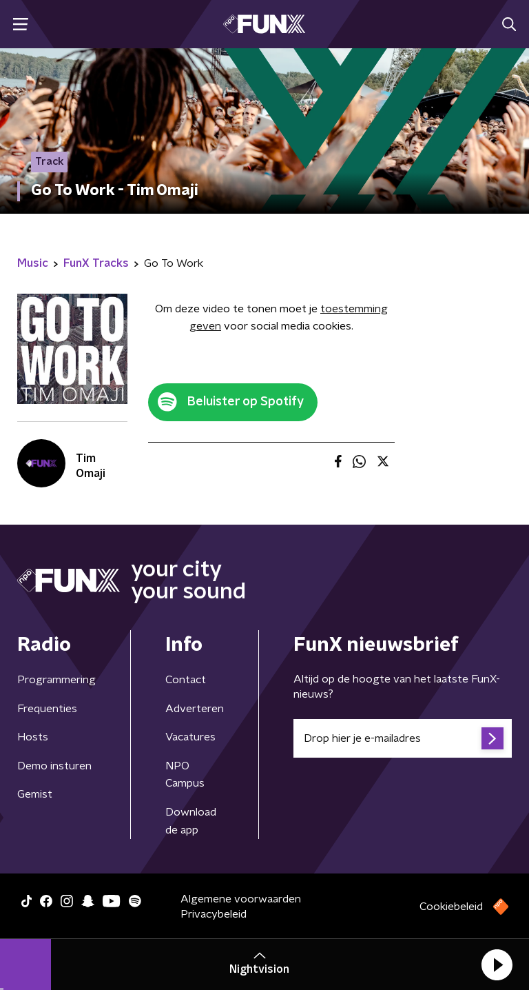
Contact (185, 679)
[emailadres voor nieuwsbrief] (402, 738)
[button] (497, 964)
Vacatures (190, 736)
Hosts (32, 736)
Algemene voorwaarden (240, 899)
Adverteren (194, 708)
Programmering (56, 679)
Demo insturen (54, 765)
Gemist (34, 794)
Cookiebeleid (451, 906)
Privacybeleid (213, 914)
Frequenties (47, 708)
